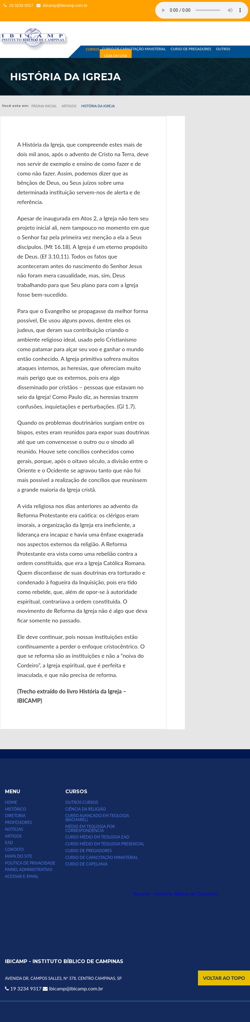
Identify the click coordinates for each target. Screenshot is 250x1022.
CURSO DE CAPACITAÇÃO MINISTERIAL (134, 49)
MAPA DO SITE (18, 856)
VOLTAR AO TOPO (224, 978)
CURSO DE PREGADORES (191, 49)
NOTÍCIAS (14, 829)
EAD (9, 843)
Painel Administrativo (28, 870)
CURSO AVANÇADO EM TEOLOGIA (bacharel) (97, 818)
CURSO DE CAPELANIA (86, 864)
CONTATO (14, 849)
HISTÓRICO (15, 809)
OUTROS (223, 49)
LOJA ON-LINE (115, 56)
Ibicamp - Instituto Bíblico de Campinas (175, 893)
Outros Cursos (81, 802)
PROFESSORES (18, 823)
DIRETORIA (15, 816)
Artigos (69, 106)
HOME (11, 802)
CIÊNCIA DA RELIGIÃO (85, 809)
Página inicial (44, 106)
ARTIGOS (13, 836)
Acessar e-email (21, 876)
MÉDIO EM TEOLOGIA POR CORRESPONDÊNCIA (90, 829)
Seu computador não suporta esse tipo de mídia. (201, 10)
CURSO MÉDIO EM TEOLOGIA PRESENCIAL (104, 844)
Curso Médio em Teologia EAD (97, 837)
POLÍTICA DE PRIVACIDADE (30, 863)
